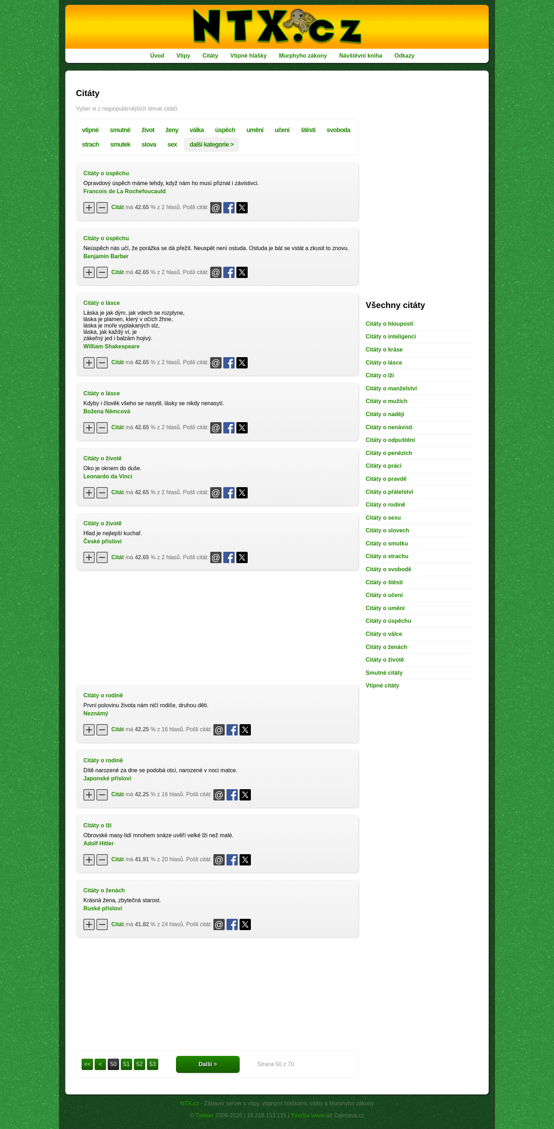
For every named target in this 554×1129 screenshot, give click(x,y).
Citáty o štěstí (384, 582)
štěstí (308, 130)
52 (139, 1064)
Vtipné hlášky (248, 56)
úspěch (225, 130)
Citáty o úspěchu (106, 173)
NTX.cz (189, 1103)
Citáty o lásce (101, 303)
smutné (120, 130)
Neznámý (95, 713)
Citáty (210, 56)
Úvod (157, 56)
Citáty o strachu (387, 556)
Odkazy (404, 56)
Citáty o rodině (103, 695)
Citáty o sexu (383, 518)
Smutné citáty (384, 673)
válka (197, 130)
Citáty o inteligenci (391, 336)
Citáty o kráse (384, 350)
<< (87, 1064)
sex (172, 144)
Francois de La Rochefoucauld (124, 191)
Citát (117, 207)
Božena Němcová (106, 411)
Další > (208, 1064)
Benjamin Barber (106, 256)
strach (90, 144)
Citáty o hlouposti (389, 324)
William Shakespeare (111, 346)
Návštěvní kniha (360, 56)
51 (126, 1064)
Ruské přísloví (102, 908)
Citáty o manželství (391, 388)
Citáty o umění (385, 608)
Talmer (205, 1115)
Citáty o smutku (387, 543)
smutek (120, 144)
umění (255, 130)
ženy (172, 130)
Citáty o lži (97, 825)
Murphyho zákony (303, 56)
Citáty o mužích (386, 401)
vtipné (90, 130)
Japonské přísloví (107, 778)
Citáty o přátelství (389, 492)
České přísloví (102, 541)
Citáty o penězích (389, 453)
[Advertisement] (217, 627)
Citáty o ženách (104, 890)
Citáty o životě (102, 458)
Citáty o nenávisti (389, 427)
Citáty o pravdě (386, 479)
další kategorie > (211, 144)
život (148, 130)
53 (152, 1064)
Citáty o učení (384, 595)
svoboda (338, 130)
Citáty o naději (385, 414)
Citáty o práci (383, 466)
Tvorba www (307, 1115)
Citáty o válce (384, 634)
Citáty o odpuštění (390, 440)
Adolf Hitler (98, 843)
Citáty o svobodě (388, 569)
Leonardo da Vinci (107, 476)
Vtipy (183, 56)
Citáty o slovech (387, 530)
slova (149, 144)
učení (282, 130)
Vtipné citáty (382, 685)
